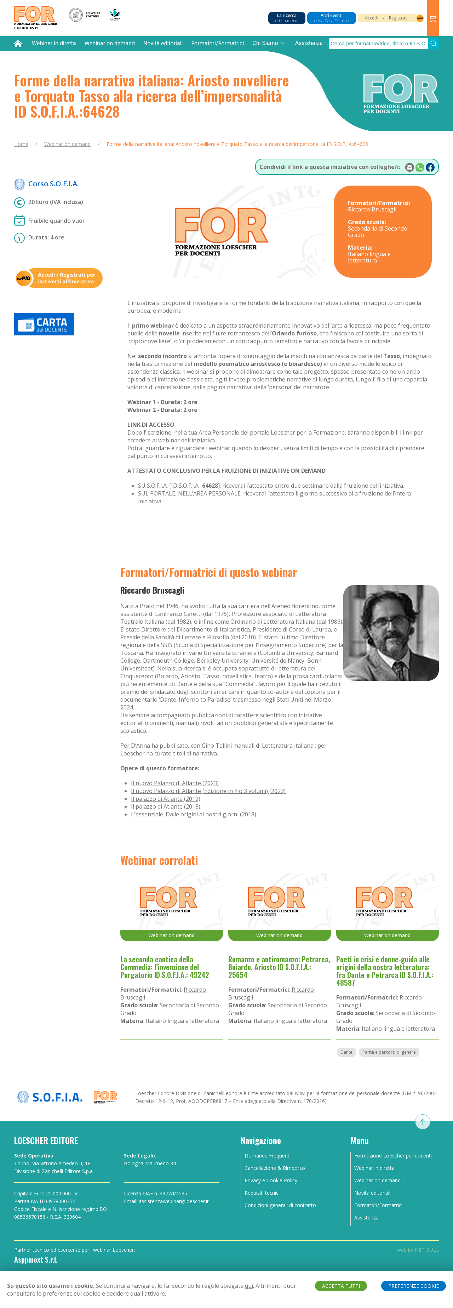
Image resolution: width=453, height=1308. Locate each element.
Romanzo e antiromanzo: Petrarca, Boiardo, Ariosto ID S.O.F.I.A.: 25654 (279, 967)
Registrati (398, 18)
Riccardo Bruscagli (152, 589)
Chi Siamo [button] (269, 43)
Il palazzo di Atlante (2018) (165, 806)
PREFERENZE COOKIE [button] (413, 1285)
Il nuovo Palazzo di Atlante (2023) (175, 783)
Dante (346, 1052)
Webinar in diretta (54, 43)
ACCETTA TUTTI (341, 1285)
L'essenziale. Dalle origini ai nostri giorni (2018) (193, 814)
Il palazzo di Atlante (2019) (165, 799)
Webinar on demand (110, 43)
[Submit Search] (433, 43)
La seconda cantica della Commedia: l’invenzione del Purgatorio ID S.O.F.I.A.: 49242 (164, 967)
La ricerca (286, 18)
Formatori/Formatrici (217, 43)
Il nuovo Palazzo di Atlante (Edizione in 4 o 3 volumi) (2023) (208, 791)
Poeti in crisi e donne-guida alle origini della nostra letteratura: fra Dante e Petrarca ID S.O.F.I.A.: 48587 (385, 971)
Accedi (371, 18)
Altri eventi (331, 18)
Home (21, 144)
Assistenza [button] (313, 43)
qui (249, 1286)
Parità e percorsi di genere (389, 1052)
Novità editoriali (163, 43)
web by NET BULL (418, 1249)
